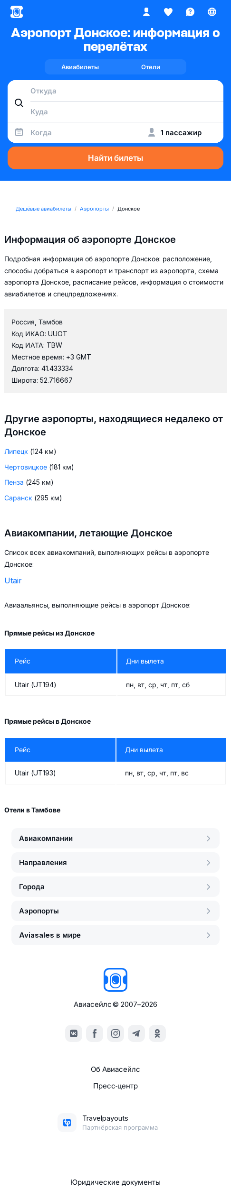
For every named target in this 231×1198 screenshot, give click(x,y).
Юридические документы (115, 1182)
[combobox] (115, 90)
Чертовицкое (25, 467)
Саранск (18, 498)
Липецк (16, 451)
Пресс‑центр (115, 1085)
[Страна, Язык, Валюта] (211, 11)
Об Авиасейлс (115, 1069)
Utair (13, 580)
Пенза (14, 482)
